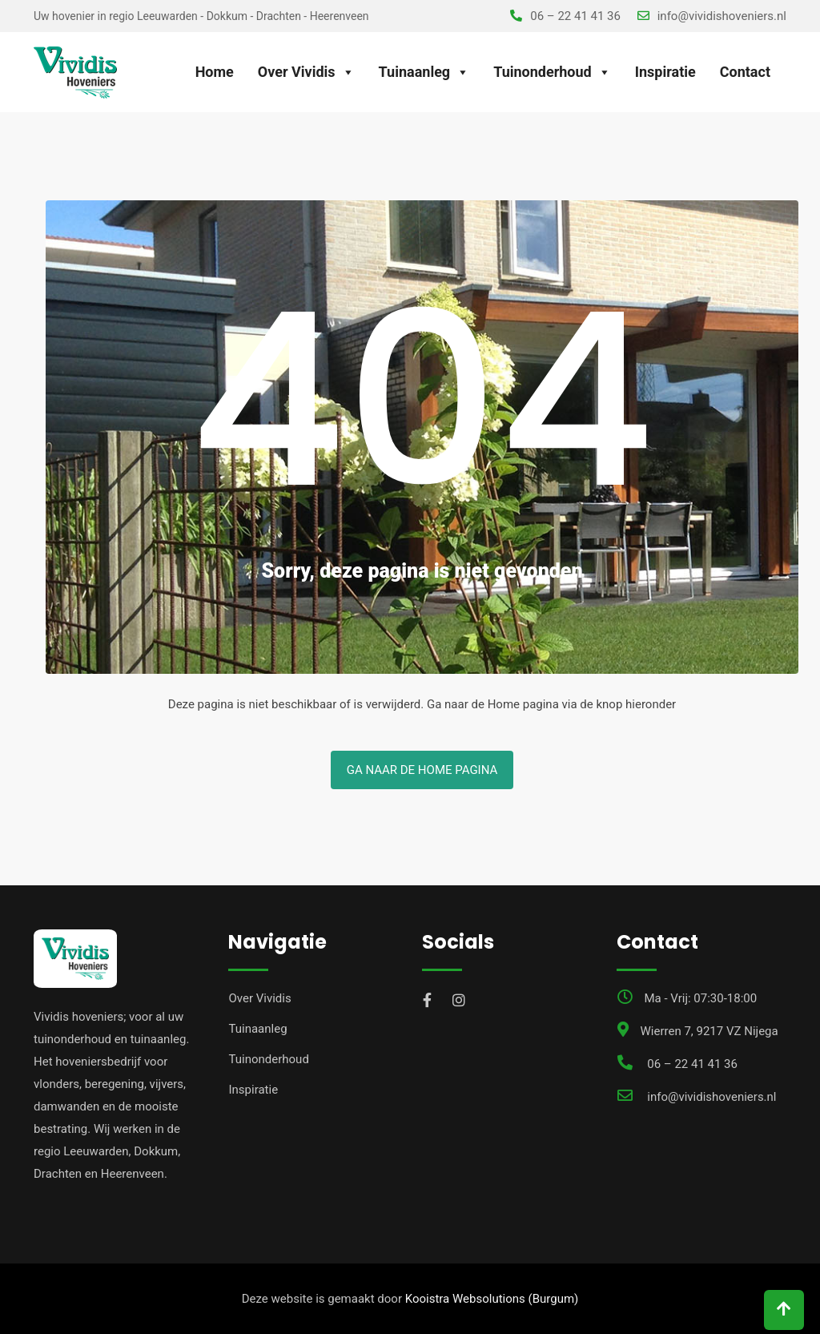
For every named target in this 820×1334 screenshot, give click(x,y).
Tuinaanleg (424, 72)
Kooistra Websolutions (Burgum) (492, 1299)
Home (214, 71)
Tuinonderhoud (552, 72)
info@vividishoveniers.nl (721, 16)
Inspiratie (665, 71)
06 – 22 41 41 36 (575, 16)
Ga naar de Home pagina (422, 770)
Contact (745, 71)
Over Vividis (306, 72)
